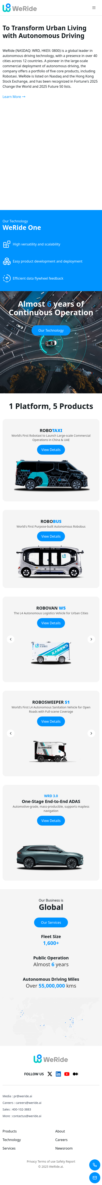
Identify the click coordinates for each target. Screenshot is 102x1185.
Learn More (14, 96)
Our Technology (51, 330)
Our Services (51, 922)
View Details (51, 449)
